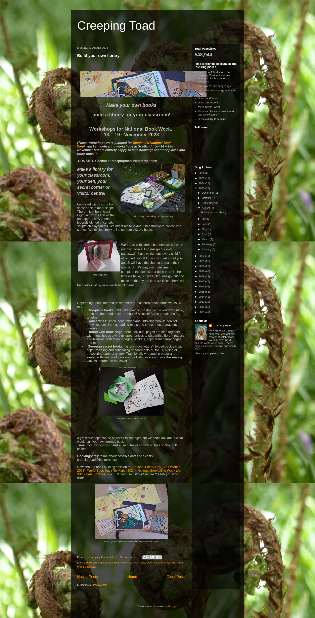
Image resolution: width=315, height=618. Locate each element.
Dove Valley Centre (209, 102)
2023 (202, 188)
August (206, 207)
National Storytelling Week (168, 562)
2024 (202, 183)
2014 (202, 296)
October (207, 197)
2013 (202, 301)
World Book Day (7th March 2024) (111, 470)
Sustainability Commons (212, 119)
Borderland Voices (208, 98)
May (205, 229)
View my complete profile (209, 353)
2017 (202, 281)
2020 (202, 266)
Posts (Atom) (100, 584)
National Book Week (115, 562)
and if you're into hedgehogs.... (215, 86)
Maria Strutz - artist (209, 106)
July (204, 218)
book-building (94, 562)
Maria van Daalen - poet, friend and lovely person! (216, 113)
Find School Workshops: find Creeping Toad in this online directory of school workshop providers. (214, 77)
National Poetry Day (139, 562)
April (205, 234)
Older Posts (176, 577)
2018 (202, 276)
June (205, 224)
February (207, 244)
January (207, 249)
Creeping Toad (116, 25)
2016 (202, 286)
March (206, 239)
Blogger (172, 606)
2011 (202, 312)
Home (132, 577)
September (208, 202)
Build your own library (98, 55)
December (208, 192)
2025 (202, 178)
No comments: (128, 557)
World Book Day (86, 566)
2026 (202, 172)
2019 (202, 271)
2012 (202, 306)
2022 (202, 255)
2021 (202, 261)
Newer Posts (87, 577)
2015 (202, 291)
